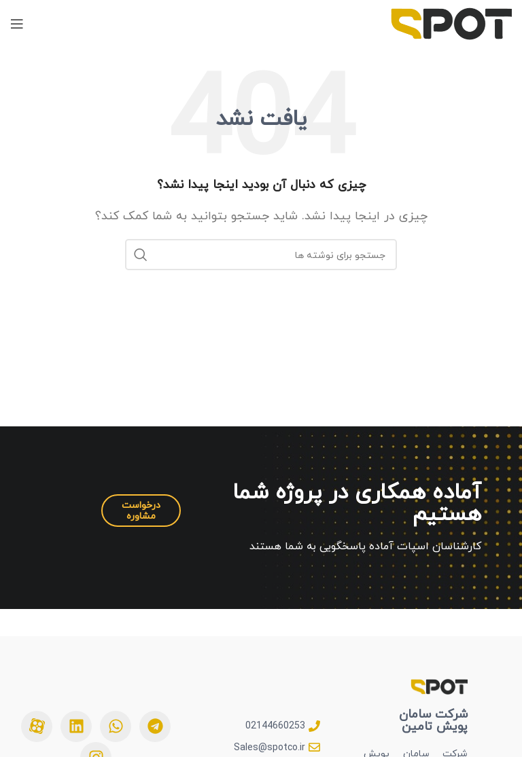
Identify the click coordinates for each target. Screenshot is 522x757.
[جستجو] (261, 254)
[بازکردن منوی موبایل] (17, 23)
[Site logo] (451, 22)
